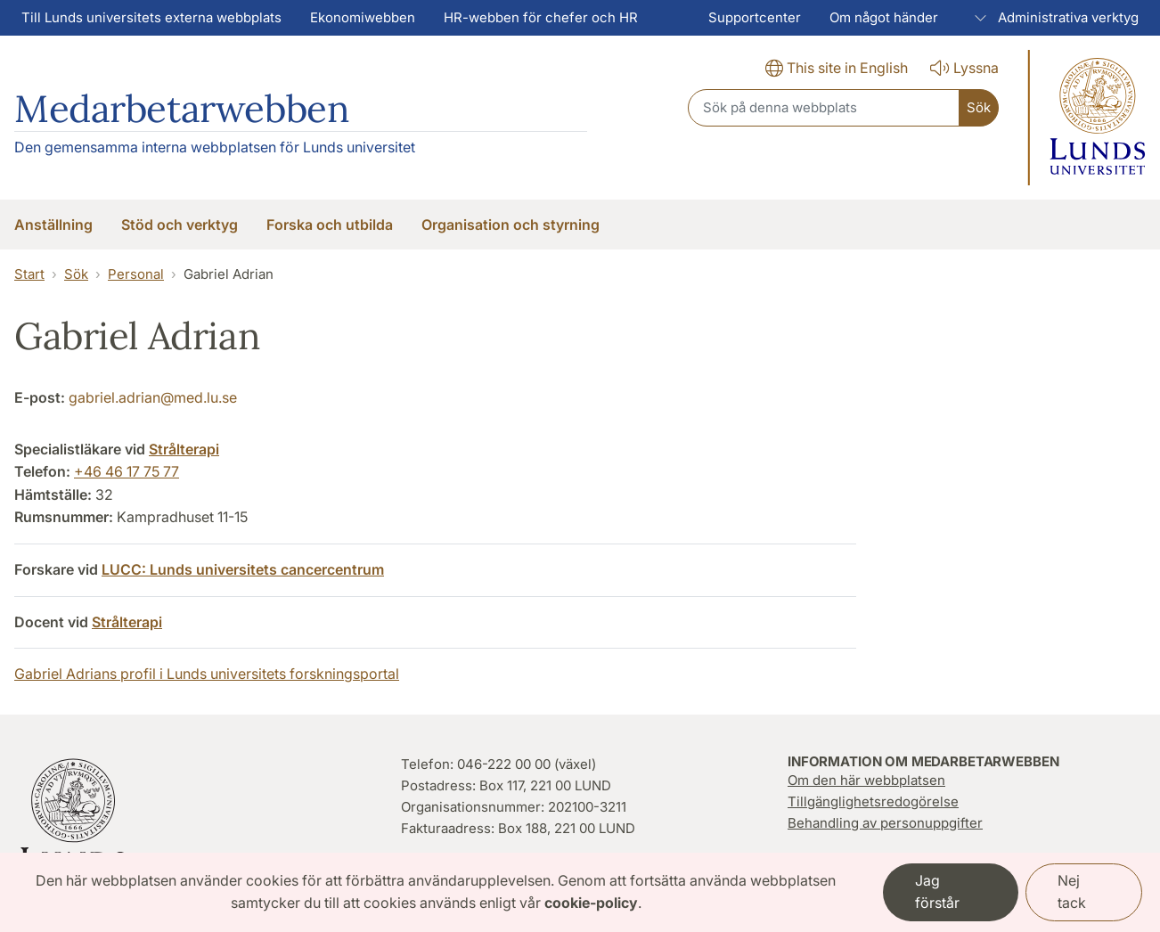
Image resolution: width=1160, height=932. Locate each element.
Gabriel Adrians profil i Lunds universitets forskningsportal (206, 674)
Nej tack (1072, 891)
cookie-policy (591, 903)
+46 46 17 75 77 (126, 471)
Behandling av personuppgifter (885, 822)
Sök (76, 274)
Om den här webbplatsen (866, 780)
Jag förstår (937, 891)
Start (29, 274)
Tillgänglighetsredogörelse (873, 801)
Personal (136, 274)
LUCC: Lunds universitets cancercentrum (243, 569)
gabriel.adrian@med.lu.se (153, 397)
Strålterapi (184, 449)
